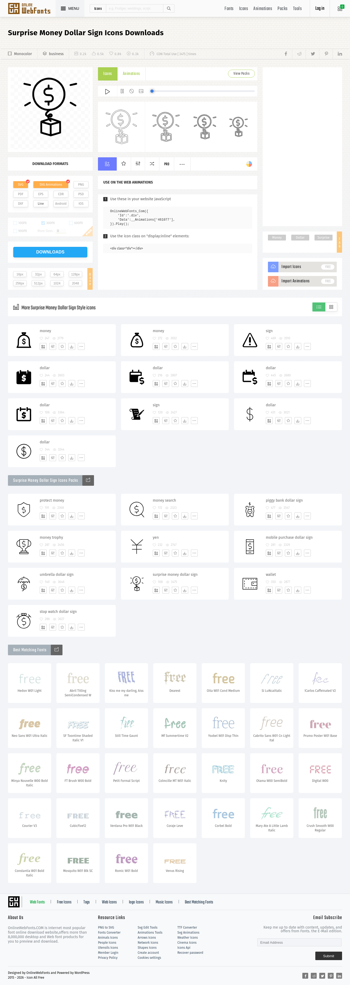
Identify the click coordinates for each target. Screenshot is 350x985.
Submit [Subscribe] (328, 956)
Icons (243, 9)
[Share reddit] (299, 54)
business (56, 54)
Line (41, 204)
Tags (86, 902)
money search (164, 500)
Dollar (300, 237)
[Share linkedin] (337, 54)
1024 (57, 283)
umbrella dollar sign (57, 574)
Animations (262, 9)
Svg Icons (32, 9)
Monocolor (23, 54)
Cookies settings (149, 958)
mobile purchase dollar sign (289, 537)
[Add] (43, 346)
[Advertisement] (302, 146)
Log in (319, 8)
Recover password (190, 953)
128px (75, 274)
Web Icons (109, 902)
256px (20, 283)
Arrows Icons (147, 937)
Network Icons (148, 942)
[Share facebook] (287, 54)
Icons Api (183, 948)
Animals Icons (108, 937)
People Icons (107, 942)
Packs (282, 9)
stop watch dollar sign (58, 611)
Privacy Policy (108, 958)
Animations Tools (150, 932)
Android (61, 204)
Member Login (108, 953)
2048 (75, 283)
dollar (45, 368)
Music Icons (164, 902)
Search (168, 8)
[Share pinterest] (326, 54)
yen (156, 537)
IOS (81, 204)
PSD (81, 194)
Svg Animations (188, 932)
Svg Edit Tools (148, 927)
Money (277, 237)
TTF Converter (187, 927)
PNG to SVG (106, 927)
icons (98, 8)
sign (269, 331)
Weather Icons (187, 937)
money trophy (51, 537)
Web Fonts (37, 902)
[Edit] (52, 346)
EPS (40, 194)
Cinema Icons (186, 942)
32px (38, 274)
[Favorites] (62, 346)
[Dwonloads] (71, 346)
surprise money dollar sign (175, 574)
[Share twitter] (312, 54)
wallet (271, 574)
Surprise (323, 237)
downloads (50, 252)
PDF (21, 194)
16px (19, 274)
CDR (61, 194)
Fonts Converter (109, 932)
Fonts (229, 9)
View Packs (241, 74)
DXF (20, 204)
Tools (297, 9)
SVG (20, 184)
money (45, 331)
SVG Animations (50, 184)
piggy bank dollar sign (284, 500)
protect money (52, 500)
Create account (148, 953)
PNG (81, 184)
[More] (81, 346)
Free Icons (64, 902)
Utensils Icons (108, 948)
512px (38, 283)
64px (56, 274)
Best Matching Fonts (199, 902)
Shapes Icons (147, 948)
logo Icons (136, 902)
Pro (166, 164)
